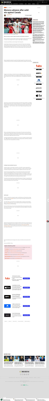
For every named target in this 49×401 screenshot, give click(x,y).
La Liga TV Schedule (30, 0)
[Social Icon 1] (22, 377)
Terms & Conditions (25, 380)
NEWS (4, 3)
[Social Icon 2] (24, 377)
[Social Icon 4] (28, 377)
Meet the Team (18, 380)
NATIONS (29, 3)
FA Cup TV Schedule (14, 0)
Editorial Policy (31, 380)
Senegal (12, 198)
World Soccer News (27, 321)
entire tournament (17, 256)
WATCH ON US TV (15, 3)
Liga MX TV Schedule (24, 0)
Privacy (22, 380)
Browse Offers (26, 278)
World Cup (10, 321)
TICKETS (38, 3)
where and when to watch (17, 249)
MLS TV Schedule (19, 0)
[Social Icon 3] (26, 377)
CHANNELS (34, 3)
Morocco (6, 321)
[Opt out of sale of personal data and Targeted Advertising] (1, 400)
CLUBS (26, 3)
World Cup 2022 (14, 321)
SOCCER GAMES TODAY (9, 3)
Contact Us (38, 380)
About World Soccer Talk (12, 380)
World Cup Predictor (21, 254)
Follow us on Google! (28, 15)
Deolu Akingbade (9, 14)
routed (9, 202)
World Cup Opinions (20, 321)
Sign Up (39, 69)
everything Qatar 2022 (18, 258)
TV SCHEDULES (21, 3)
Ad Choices (35, 380)
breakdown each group (13, 250)
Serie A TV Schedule (35, 0)
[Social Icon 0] (20, 377)
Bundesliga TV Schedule (41, 0)
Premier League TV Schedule (8, 0)
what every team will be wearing (16, 252)
